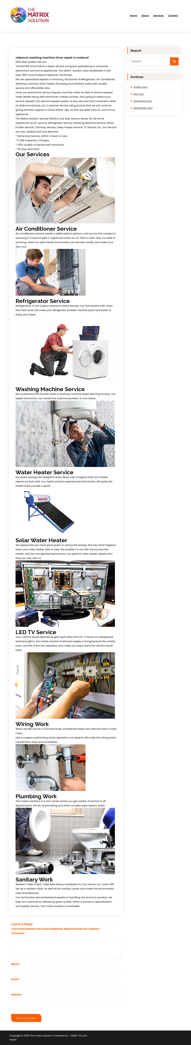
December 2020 (142, 101)
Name (16, 964)
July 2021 (138, 94)
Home (133, 15)
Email (15, 979)
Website (16, 994)
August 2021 (140, 87)
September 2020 (143, 108)
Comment (18, 933)
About (145, 15)
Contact (173, 15)
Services (158, 15)
